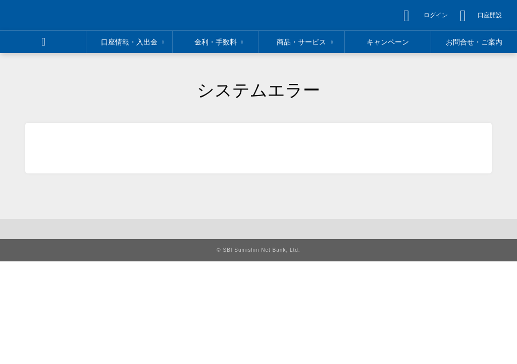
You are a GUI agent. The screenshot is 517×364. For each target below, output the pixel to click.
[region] (69, 15)
